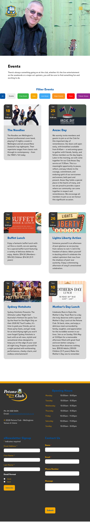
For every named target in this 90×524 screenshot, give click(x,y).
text (9, 482)
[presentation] (62, 503)
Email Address (10, 446)
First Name (9, 455)
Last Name (9, 465)
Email (48, 457)
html (9, 479)
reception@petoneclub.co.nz (22, 414)
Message (49, 481)
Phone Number (52, 469)
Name (48, 445)
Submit (50, 510)
